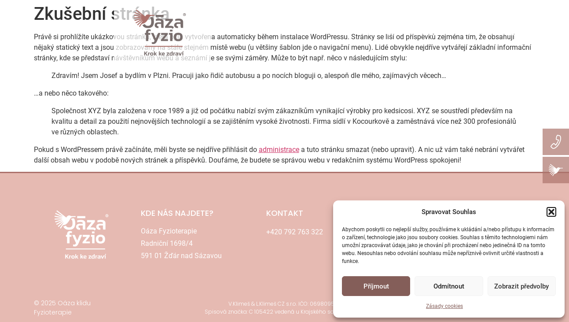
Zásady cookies (444, 306)
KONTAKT (426, 33)
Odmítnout (448, 286)
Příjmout (376, 286)
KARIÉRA (549, 33)
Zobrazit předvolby (521, 286)
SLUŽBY (301, 33)
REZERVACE (378, 33)
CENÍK (336, 33)
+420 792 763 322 (294, 232)
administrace (279, 149)
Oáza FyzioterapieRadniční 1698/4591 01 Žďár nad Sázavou (181, 243)
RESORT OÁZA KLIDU (488, 33)
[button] (551, 211)
